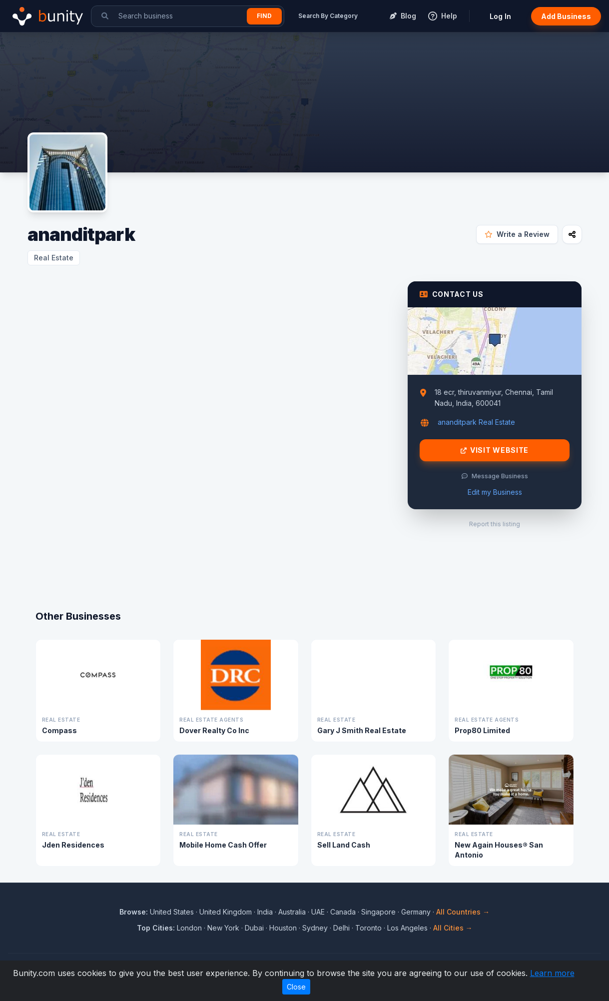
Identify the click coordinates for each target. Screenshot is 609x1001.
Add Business (566, 16)
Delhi (341, 928)
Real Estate (53, 257)
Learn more (552, 973)
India (265, 912)
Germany (416, 912)
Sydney (315, 928)
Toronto (368, 928)
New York (223, 928)
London (189, 928)
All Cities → (453, 928)
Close (296, 987)
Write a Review (517, 234)
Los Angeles (407, 928)
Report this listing (494, 524)
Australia (292, 912)
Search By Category (328, 15)
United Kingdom (225, 912)
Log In (500, 16)
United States (172, 912)
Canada (343, 912)
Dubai (254, 928)
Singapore (378, 912)
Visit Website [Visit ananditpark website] (495, 450)
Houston (283, 928)
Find (264, 15)
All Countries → (463, 912)
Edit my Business (495, 492)
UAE (318, 912)
